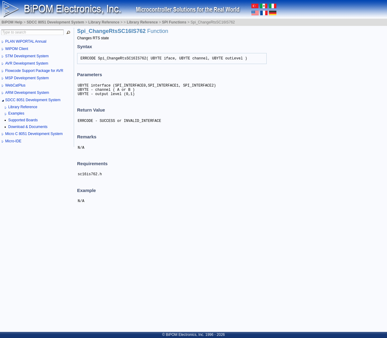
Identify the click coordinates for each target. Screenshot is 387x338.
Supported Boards (23, 120)
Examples (16, 113)
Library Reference (22, 107)
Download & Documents (28, 127)
